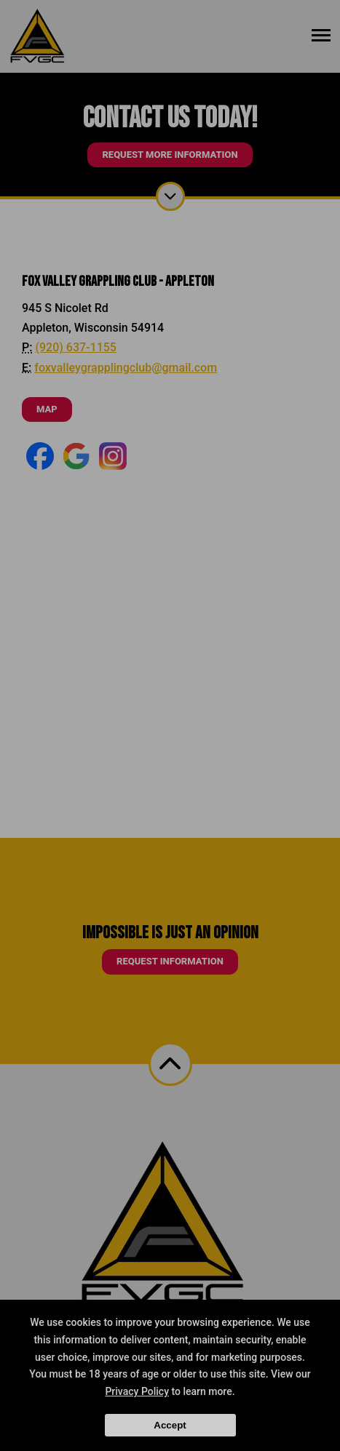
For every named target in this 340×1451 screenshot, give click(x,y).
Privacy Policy (137, 1391)
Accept (170, 1425)
